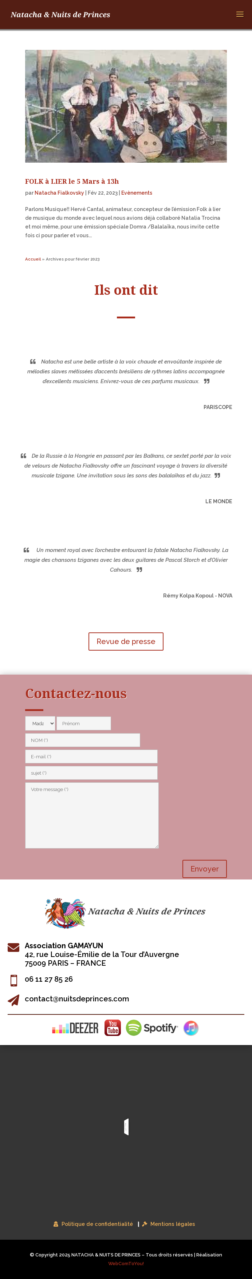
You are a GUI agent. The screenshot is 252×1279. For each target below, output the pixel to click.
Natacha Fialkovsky (59, 193)
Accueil (33, 259)
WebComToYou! (126, 1263)
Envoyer (204, 869)
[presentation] (80, 865)
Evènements (136, 193)
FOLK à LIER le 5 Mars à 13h (72, 181)
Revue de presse (126, 641)
